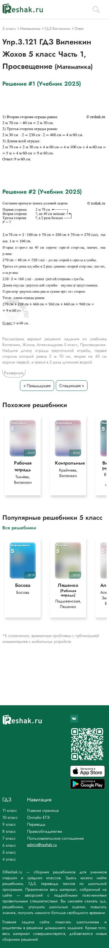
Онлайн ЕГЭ (38, 817)
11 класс (9, 810)
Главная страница (43, 810)
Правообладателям (44, 831)
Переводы (36, 824)
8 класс (9, 831)
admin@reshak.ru (42, 845)
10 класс (10, 817)
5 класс (9, 852)
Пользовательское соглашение (55, 838)
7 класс (9, 838)
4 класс (9, 859)
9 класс (9, 824)
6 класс (9, 845)
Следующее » (71, 385)
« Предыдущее (37, 385)
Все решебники (19, 527)
